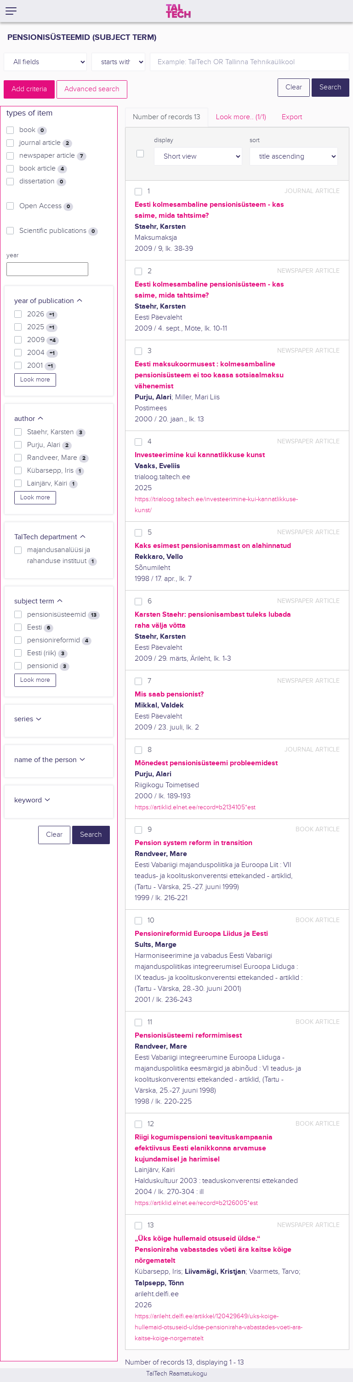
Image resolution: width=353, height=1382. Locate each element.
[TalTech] (178, 11)
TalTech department (50, 537)
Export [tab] (292, 117)
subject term (38, 601)
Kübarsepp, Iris (55, 470)
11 (150, 1022)
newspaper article (52, 155)
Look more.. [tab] (241, 117)
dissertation (42, 181)
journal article (45, 143)
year (12, 255)
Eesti (40, 627)
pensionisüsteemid (63, 614)
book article (43, 168)
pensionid (48, 666)
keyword (32, 800)
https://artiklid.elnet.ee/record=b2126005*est (196, 1203)
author (29, 419)
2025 (42, 327)
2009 (43, 340)
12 (151, 1124)
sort (255, 140)
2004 (42, 353)
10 (151, 920)
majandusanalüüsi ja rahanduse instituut (62, 556)
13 (151, 1225)
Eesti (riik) (47, 653)
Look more (35, 379)
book (33, 130)
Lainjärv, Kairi (52, 483)
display (163, 140)
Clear (293, 87)
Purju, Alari (49, 445)
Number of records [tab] (166, 117)
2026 (42, 314)
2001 (41, 365)
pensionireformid (59, 640)
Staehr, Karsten (56, 432)
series (28, 719)
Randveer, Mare (58, 458)
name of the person (50, 760)
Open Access (46, 206)
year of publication (48, 301)
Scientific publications (58, 231)
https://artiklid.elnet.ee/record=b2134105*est (195, 807)
